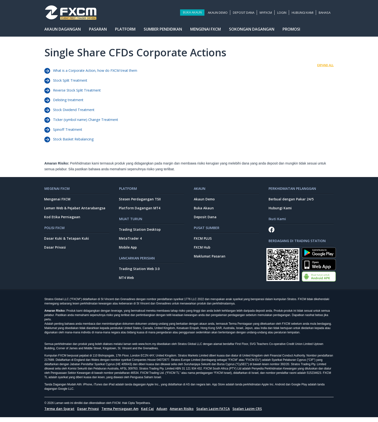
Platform (125, 30)
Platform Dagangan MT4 (140, 211)
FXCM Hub (202, 251)
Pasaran (98, 30)
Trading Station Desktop (140, 233)
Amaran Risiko (184, 413)
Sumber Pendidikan (163, 30)
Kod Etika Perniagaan (62, 220)
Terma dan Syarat (59, 413)
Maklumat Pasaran (210, 260)
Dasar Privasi (55, 251)
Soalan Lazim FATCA (216, 413)
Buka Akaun (192, 13)
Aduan (164, 413)
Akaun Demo (218, 13)
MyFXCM (266, 13)
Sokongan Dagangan (251, 30)
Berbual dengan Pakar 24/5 (291, 202)
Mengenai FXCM (205, 30)
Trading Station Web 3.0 (139, 273)
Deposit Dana (244, 13)
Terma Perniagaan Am (121, 413)
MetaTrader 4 (130, 242)
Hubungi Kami (280, 211)
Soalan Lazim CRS (251, 413)
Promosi (291, 30)
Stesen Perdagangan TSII (140, 202)
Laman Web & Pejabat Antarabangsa (75, 211)
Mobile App (128, 251)
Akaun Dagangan (62, 30)
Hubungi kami (303, 13)
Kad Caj (149, 413)
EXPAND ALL (325, 65)
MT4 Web (127, 282)
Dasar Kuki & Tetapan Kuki (67, 242)
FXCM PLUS (203, 242)
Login (282, 13)
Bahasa (325, 13)
